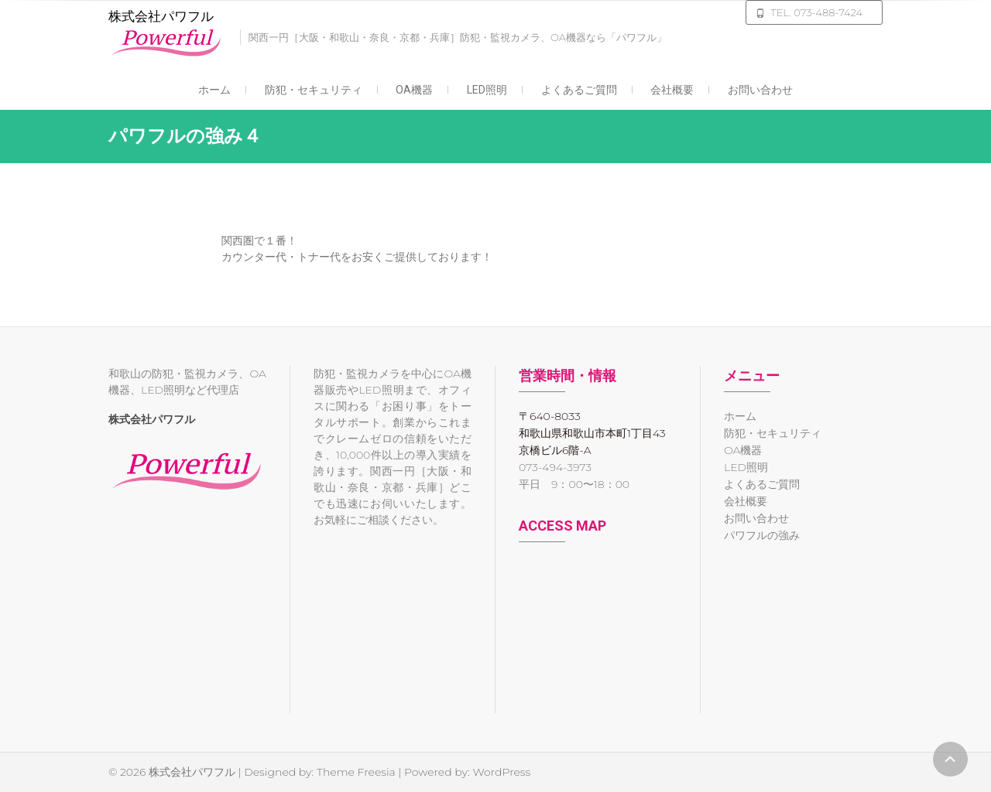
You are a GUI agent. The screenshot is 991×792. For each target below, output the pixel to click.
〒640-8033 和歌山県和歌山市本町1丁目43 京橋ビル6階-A (592, 433)
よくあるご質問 (579, 90)
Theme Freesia (356, 772)
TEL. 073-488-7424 (816, 12)
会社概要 (672, 90)
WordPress (501, 772)
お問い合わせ (760, 90)
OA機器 (414, 90)
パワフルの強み (762, 535)
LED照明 (487, 90)
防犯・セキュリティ (313, 90)
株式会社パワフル (161, 16)
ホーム (214, 90)
